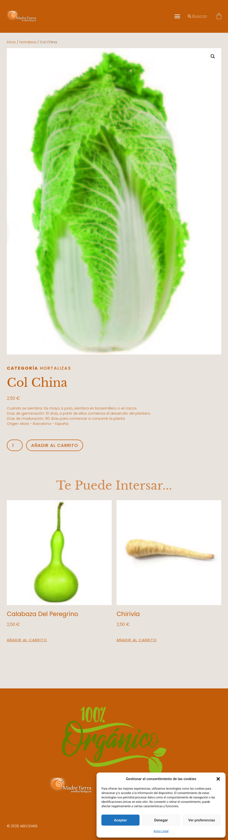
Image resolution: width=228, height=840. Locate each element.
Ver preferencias (201, 820)
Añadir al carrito (54, 445)
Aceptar (120, 820)
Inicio (11, 42)
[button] (218, 778)
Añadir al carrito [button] (27, 640)
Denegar (161, 820)
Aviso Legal (160, 831)
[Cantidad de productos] (15, 445)
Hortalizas (27, 42)
